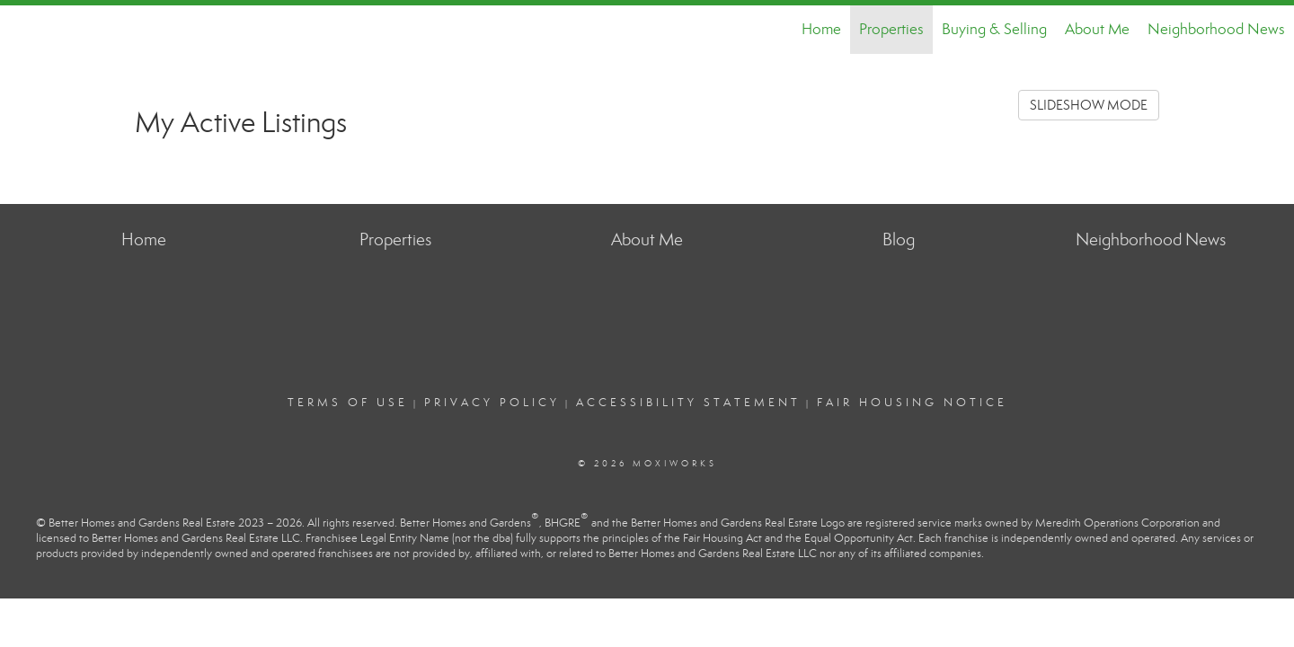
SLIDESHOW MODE (1089, 105)
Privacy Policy (492, 402)
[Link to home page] (22, 29)
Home (821, 29)
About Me (1097, 29)
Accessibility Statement (688, 402)
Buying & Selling (994, 29)
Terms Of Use (348, 402)
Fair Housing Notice (912, 402)
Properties (891, 29)
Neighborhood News (1216, 29)
